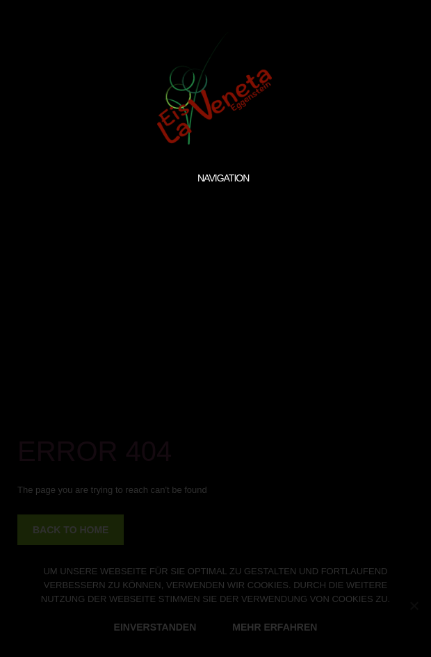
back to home (70, 529)
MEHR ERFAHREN (274, 627)
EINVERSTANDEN (155, 627)
